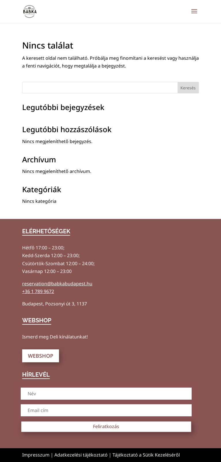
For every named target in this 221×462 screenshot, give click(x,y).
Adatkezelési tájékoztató (81, 455)
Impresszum (35, 455)
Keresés (188, 88)
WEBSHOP (40, 355)
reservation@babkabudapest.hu (57, 283)
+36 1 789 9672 (38, 291)
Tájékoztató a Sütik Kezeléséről (146, 455)
